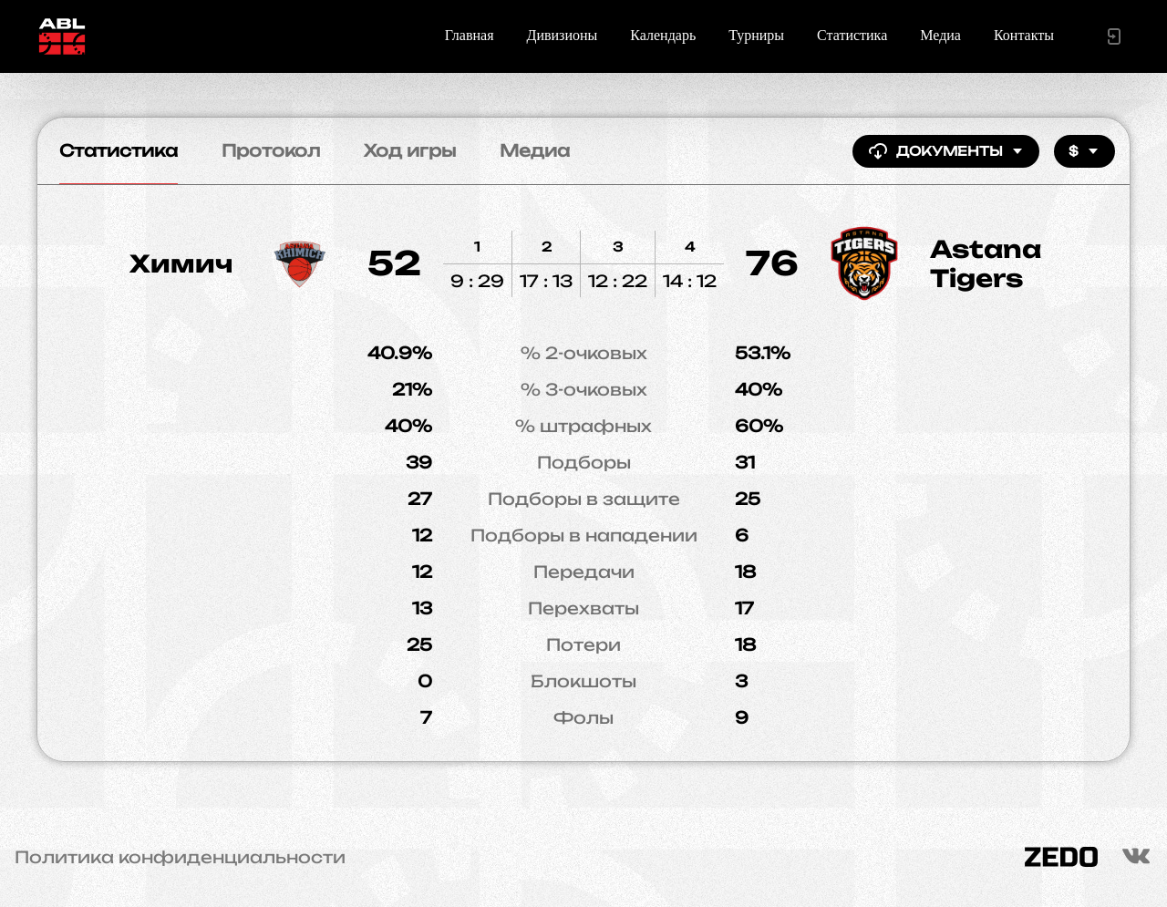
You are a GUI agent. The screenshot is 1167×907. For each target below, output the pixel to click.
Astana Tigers (985, 263)
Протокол (271, 150)
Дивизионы (562, 35)
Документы (946, 151)
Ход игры (410, 150)
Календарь (663, 35)
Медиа (940, 35)
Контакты (1024, 35)
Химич (180, 263)
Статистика (852, 35)
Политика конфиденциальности (180, 857)
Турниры (756, 35)
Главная (469, 35)
